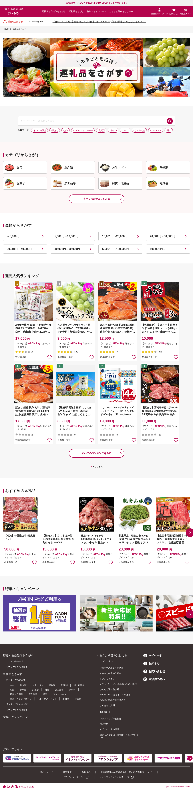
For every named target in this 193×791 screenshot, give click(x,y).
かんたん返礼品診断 (109, 689)
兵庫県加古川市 (88, 562)
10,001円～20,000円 (114, 236)
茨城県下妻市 (64, 440)
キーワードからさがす (17, 666)
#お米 (65, 130)
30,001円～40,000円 (19, 249)
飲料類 (23, 689)
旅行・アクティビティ (21, 699)
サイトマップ (46, 772)
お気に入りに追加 (34, 562)
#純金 (168, 130)
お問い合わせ (154, 671)
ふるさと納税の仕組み (110, 673)
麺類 (47, 689)
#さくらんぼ (139, 130)
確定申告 (104, 724)
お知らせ (151, 663)
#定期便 (101, 130)
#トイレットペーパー (83, 130)
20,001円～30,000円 (162, 236)
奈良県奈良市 (48, 562)
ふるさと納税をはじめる (121, 11)
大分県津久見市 (126, 562)
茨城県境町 (20, 357)
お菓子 (35, 689)
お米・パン (37, 685)
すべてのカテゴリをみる (96, 198)
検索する (170, 121)
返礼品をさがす (76, 11)
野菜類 (64, 685)
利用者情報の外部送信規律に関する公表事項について (126, 772)
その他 (78, 699)
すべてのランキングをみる (96, 453)
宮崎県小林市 (148, 440)
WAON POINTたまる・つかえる (115, 694)
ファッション (59, 694)
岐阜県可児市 (106, 440)
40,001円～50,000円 (67, 249)
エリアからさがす (14, 661)
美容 (45, 694)
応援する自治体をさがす (54, 11)
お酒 (12, 689)
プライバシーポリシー (74, 777)
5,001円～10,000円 (66, 236)
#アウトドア (156, 130)
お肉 (12, 685)
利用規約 (86, 772)
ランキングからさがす (17, 704)
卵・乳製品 (79, 685)
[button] (190, 758)
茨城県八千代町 (149, 357)
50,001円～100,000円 (115, 249)
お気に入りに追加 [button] (49, 357)
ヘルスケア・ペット (47, 699)
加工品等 (59, 689)
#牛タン (113, 130)
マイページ (152, 655)
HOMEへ (98, 466)
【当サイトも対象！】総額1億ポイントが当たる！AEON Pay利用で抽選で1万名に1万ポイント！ (99, 21)
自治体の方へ (154, 679)
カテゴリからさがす (16, 680)
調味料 (72, 689)
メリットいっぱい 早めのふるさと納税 (118, 684)
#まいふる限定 (39, 130)
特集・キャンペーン (96, 11)
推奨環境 (67, 772)
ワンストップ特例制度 (110, 718)
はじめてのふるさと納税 (111, 668)
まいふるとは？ (107, 679)
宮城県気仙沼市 (107, 357)
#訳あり (54, 130)
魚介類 (23, 685)
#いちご (125, 130)
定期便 (65, 699)
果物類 (52, 685)
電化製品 (33, 694)
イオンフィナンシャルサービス (114, 777)
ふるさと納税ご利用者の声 (112, 700)
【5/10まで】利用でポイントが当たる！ (95, 3)
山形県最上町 (10, 562)
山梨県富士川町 (65, 357)
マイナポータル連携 (109, 729)
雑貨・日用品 (16, 694)
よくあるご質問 (107, 705)
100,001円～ (157, 249)
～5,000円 (13, 236)
